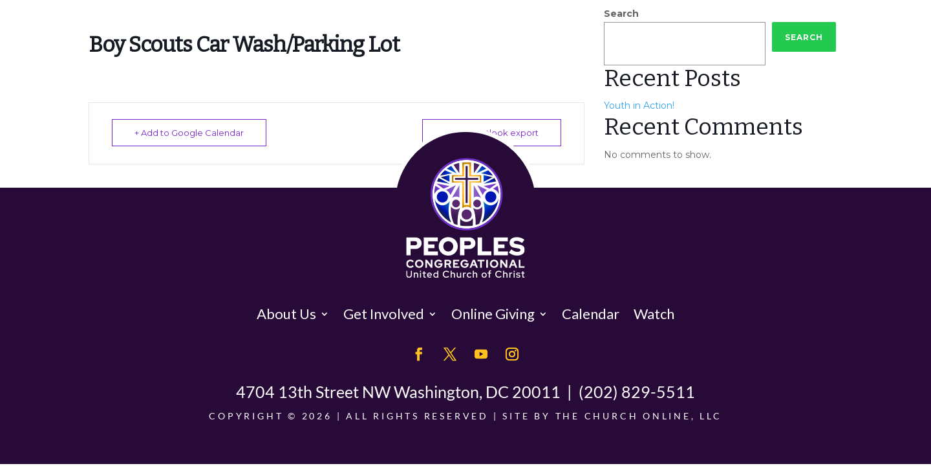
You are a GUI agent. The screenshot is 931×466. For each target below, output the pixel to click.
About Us (286, 313)
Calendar (590, 313)
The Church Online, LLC (638, 415)
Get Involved (383, 313)
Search (621, 13)
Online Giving (493, 313)
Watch (654, 313)
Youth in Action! (639, 105)
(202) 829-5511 (637, 391)
